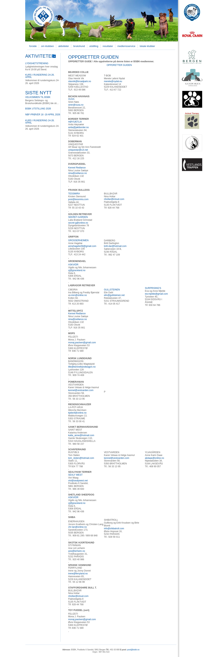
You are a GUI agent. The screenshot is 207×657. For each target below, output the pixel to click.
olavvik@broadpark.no (79, 81)
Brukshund (79, 46)
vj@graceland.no (76, 270)
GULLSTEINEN (112, 289)
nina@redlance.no (77, 173)
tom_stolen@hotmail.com (81, 458)
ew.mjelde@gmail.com (156, 294)
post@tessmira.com (78, 199)
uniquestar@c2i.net (78, 150)
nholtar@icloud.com (114, 199)
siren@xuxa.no (75, 104)
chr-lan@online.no (77, 527)
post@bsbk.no (133, 650)
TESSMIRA (74, 193)
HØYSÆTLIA (75, 121)
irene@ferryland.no (78, 573)
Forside (33, 46)
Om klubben (47, 46)
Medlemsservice (126, 46)
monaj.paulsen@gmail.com (82, 342)
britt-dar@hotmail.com (115, 246)
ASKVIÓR (73, 264)
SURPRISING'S (153, 288)
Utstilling (93, 46)
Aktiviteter (63, 46)
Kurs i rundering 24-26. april (39, 76)
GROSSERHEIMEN (78, 240)
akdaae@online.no (154, 458)
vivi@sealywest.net (78, 480)
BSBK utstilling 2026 (38, 108)
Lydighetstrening (36, 63)
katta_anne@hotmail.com (81, 435)
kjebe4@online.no (77, 412)
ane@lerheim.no (76, 551)
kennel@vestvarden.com (80, 390)
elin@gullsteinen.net (114, 295)
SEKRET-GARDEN (78, 217)
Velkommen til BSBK (37, 97)
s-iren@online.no (78, 295)
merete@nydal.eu (113, 81)
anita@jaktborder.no (78, 127)
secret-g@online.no (78, 222)
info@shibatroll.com (114, 528)
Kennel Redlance (77, 167)
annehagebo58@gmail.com (82, 246)
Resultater (108, 46)
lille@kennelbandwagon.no (82, 366)
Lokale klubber (147, 46)
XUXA (71, 99)
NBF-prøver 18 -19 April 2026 (42, 114)
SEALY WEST (75, 475)
